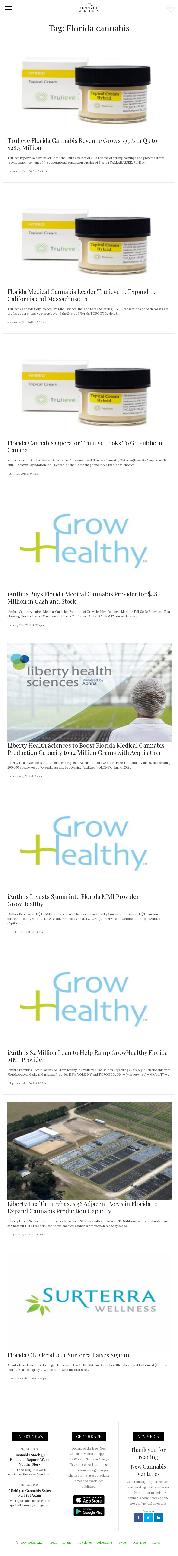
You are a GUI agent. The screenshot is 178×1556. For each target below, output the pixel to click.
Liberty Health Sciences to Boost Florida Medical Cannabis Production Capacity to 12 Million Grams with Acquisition (86, 748)
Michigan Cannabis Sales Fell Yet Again (30, 1492)
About (53, 1542)
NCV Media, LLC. (32, 1542)
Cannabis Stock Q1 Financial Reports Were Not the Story (29, 1459)
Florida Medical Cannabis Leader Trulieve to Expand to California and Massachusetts (81, 295)
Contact (67, 1542)
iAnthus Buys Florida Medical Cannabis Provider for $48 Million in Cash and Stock (82, 597)
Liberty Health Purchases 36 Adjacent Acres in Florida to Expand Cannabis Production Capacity (82, 1207)
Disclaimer (140, 1542)
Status (156, 1542)
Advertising (104, 1542)
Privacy (122, 1542)
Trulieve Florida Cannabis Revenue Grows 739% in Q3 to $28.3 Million (82, 144)
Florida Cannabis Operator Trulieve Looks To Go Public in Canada (84, 446)
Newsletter (85, 1542)
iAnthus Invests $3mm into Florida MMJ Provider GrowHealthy (73, 900)
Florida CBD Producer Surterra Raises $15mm (68, 1355)
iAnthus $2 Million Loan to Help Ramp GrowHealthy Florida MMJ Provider (87, 1056)
